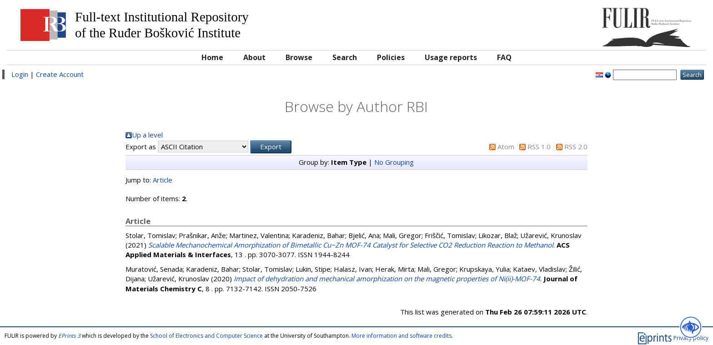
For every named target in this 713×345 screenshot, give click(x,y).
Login (19, 74)
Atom (505, 146)
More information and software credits (401, 336)
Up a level (147, 134)
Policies (391, 57)
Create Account (60, 74)
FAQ (504, 57)
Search (344, 57)
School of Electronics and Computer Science (206, 336)
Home (212, 57)
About (254, 57)
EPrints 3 (69, 336)
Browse (299, 57)
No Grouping (394, 162)
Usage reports (451, 57)
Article (162, 179)
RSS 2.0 (575, 146)
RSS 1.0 (539, 146)
